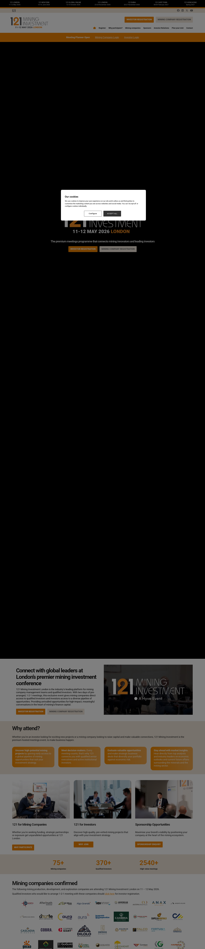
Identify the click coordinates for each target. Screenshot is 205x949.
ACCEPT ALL (112, 214)
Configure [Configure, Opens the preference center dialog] (93, 214)
